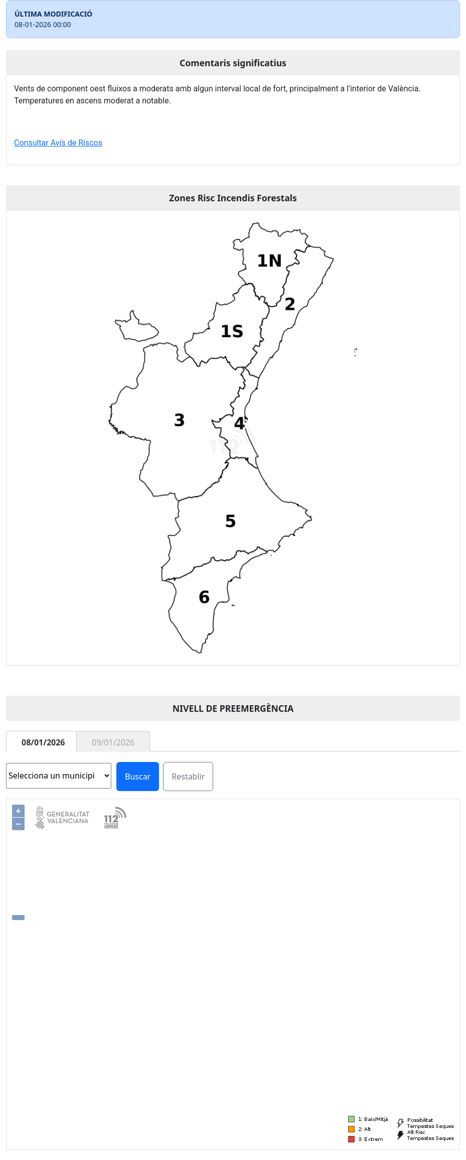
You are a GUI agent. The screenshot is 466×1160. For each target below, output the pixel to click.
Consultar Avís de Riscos (58, 143)
